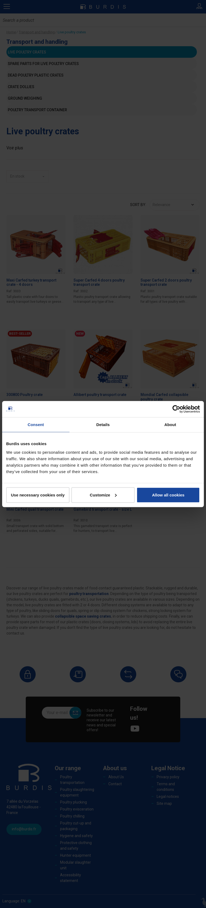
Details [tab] (103, 424)
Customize (103, 494)
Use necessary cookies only (38, 494)
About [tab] (170, 424)
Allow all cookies (168, 494)
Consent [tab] (36, 424)
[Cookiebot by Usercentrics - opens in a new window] (176, 409)
